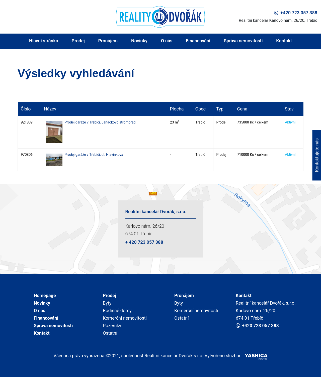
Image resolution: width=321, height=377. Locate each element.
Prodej (78, 40)
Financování (198, 40)
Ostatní (110, 333)
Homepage (45, 295)
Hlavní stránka (43, 40)
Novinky (139, 40)
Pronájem (108, 40)
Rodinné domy (117, 310)
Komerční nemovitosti (125, 318)
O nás (167, 40)
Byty (107, 303)
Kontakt (284, 40)
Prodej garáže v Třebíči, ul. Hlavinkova (93, 155)
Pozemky (112, 325)
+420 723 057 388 (295, 12)
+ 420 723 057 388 (144, 242)
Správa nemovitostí (243, 40)
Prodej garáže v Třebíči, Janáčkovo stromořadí (100, 122)
